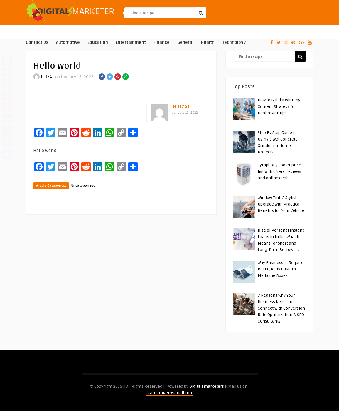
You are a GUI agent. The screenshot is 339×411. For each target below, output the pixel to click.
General (185, 42)
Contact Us (37, 42)
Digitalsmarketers (206, 386)
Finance (162, 42)
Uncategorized (83, 185)
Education (97, 42)
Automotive (68, 42)
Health (208, 42)
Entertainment (131, 42)
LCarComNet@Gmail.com (169, 392)
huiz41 (47, 77)
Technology (234, 42)
